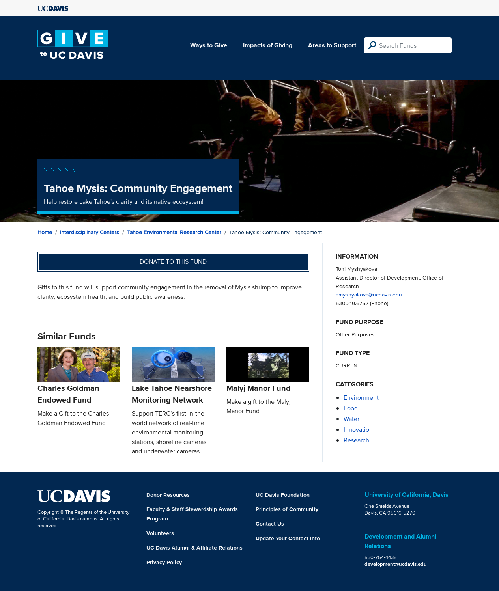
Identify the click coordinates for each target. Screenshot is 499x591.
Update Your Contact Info (288, 538)
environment (361, 397)
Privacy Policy (164, 562)
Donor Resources (168, 495)
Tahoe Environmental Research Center (174, 232)
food (351, 408)
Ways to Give (208, 45)
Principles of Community (287, 509)
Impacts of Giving (267, 45)
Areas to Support (332, 45)
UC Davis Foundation (283, 495)
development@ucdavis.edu (395, 564)
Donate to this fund (173, 261)
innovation (358, 429)
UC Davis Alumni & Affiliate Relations (194, 548)
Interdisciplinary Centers (89, 232)
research (356, 440)
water (351, 418)
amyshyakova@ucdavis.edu (369, 294)
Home (44, 232)
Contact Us (270, 524)
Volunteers (160, 533)
